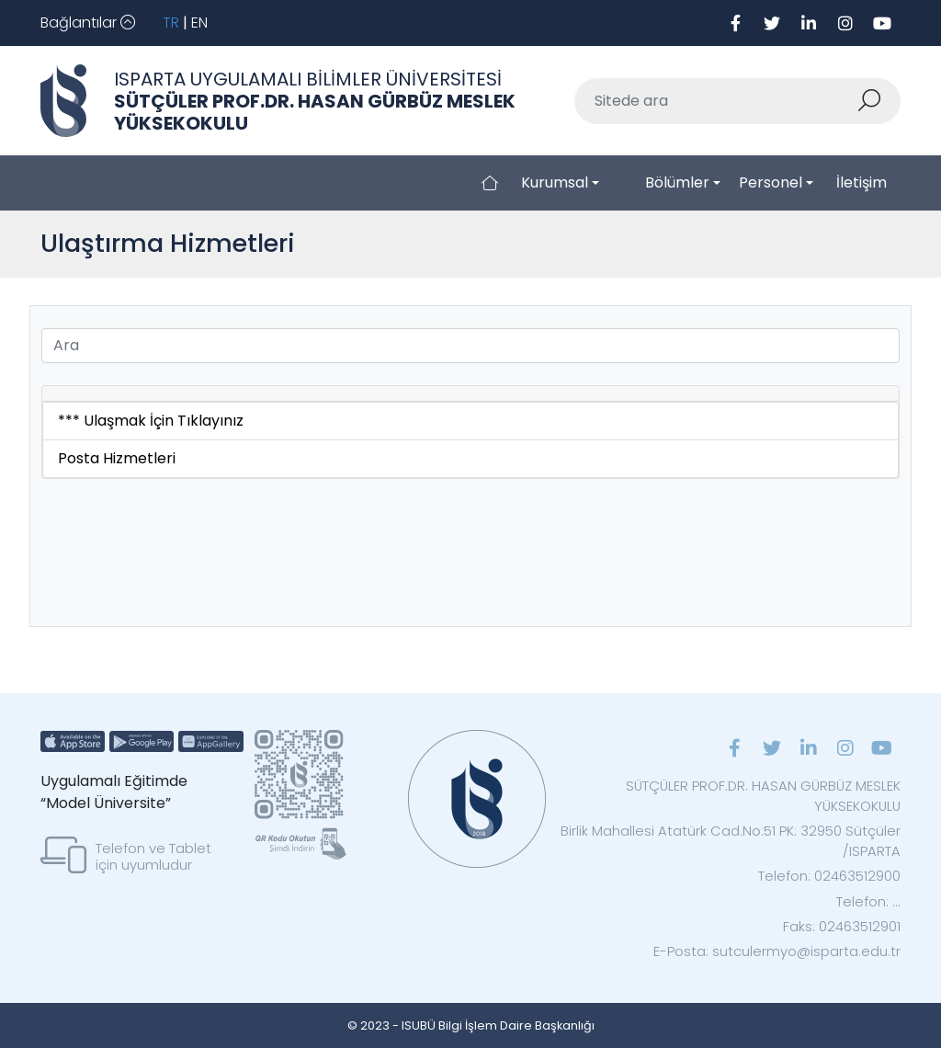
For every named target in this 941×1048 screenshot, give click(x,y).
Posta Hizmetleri (117, 458)
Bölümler (677, 182)
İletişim (861, 182)
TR (171, 22)
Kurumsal (554, 182)
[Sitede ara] (716, 101)
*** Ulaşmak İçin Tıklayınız (151, 420)
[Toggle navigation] (87, 23)
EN (199, 22)
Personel (770, 182)
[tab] (470, 394)
